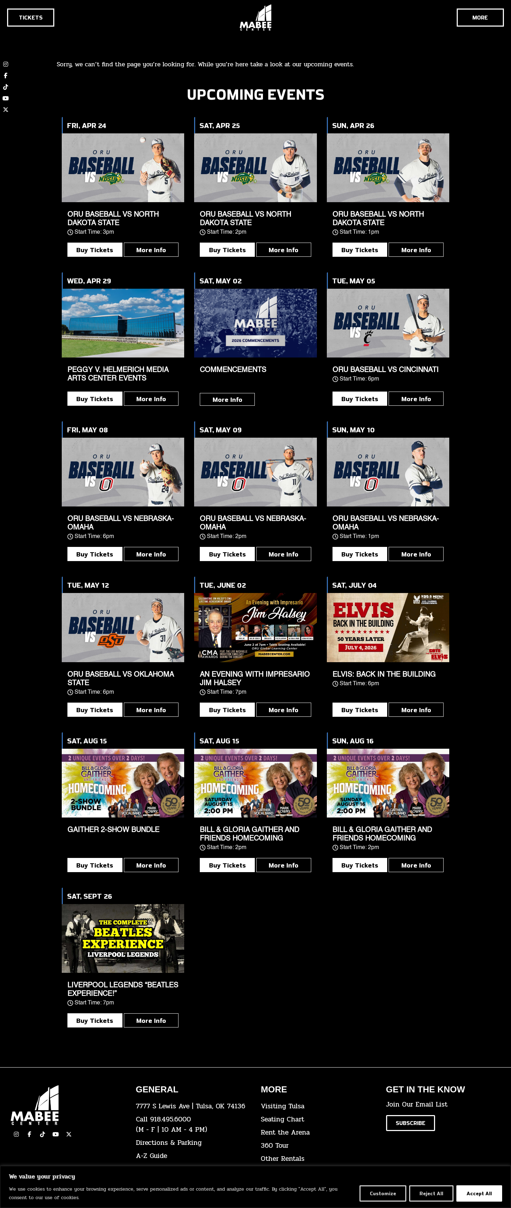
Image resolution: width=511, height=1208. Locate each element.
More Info (151, 250)
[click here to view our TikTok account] (5, 87)
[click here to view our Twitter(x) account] (69, 1134)
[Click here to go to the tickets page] (30, 18)
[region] (255, 1187)
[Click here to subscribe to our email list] (410, 1123)
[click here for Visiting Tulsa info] (318, 1106)
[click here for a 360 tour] (318, 1146)
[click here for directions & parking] (193, 1143)
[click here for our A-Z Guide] (193, 1156)
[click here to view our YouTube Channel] (55, 1134)
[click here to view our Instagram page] (16, 1134)
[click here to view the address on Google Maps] (193, 1106)
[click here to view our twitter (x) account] (5, 109)
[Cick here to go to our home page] (68, 1105)
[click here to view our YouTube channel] (5, 98)
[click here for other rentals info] (318, 1159)
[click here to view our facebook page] (29, 1134)
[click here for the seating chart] (318, 1119)
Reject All (430, 1193)
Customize (380, 1193)
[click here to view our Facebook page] (5, 75)
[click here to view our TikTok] (42, 1134)
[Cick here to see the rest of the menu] (480, 18)
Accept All (478, 1193)
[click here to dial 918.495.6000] (193, 1124)
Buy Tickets (94, 250)
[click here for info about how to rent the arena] (318, 1132)
